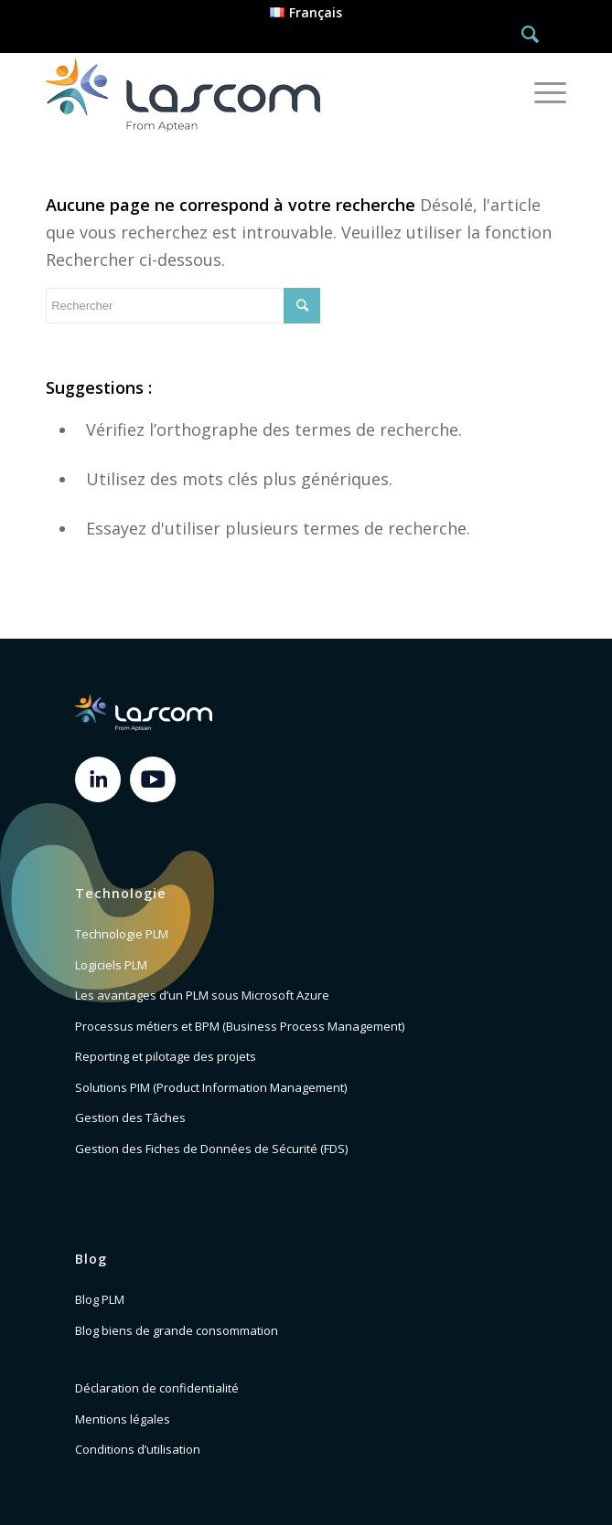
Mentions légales (122, 1419)
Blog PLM (99, 1299)
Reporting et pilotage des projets (165, 1056)
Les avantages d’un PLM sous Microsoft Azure (202, 995)
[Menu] (541, 92)
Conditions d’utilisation (137, 1449)
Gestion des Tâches (130, 1117)
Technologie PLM (121, 934)
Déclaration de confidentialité (157, 1388)
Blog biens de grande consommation (176, 1330)
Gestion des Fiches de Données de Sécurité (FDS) (211, 1148)
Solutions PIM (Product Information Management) (211, 1087)
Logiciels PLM (111, 965)
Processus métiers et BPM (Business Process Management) (239, 1026)
